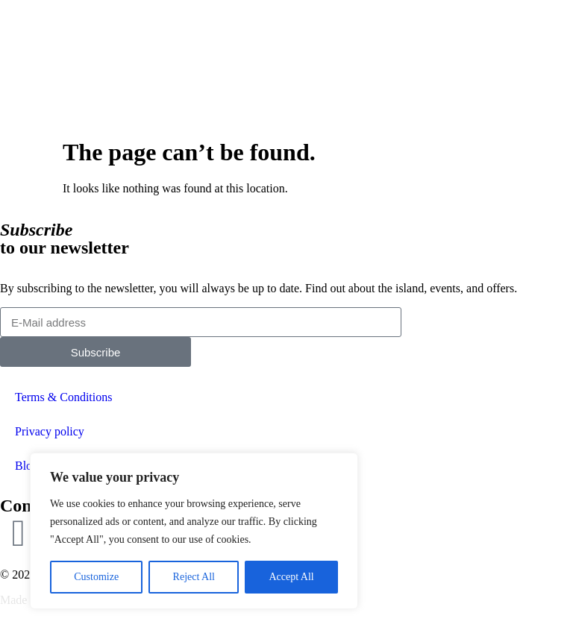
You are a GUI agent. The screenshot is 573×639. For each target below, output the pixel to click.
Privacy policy (49, 431)
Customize (96, 576)
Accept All (291, 576)
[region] (194, 531)
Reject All (194, 576)
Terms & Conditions (63, 397)
